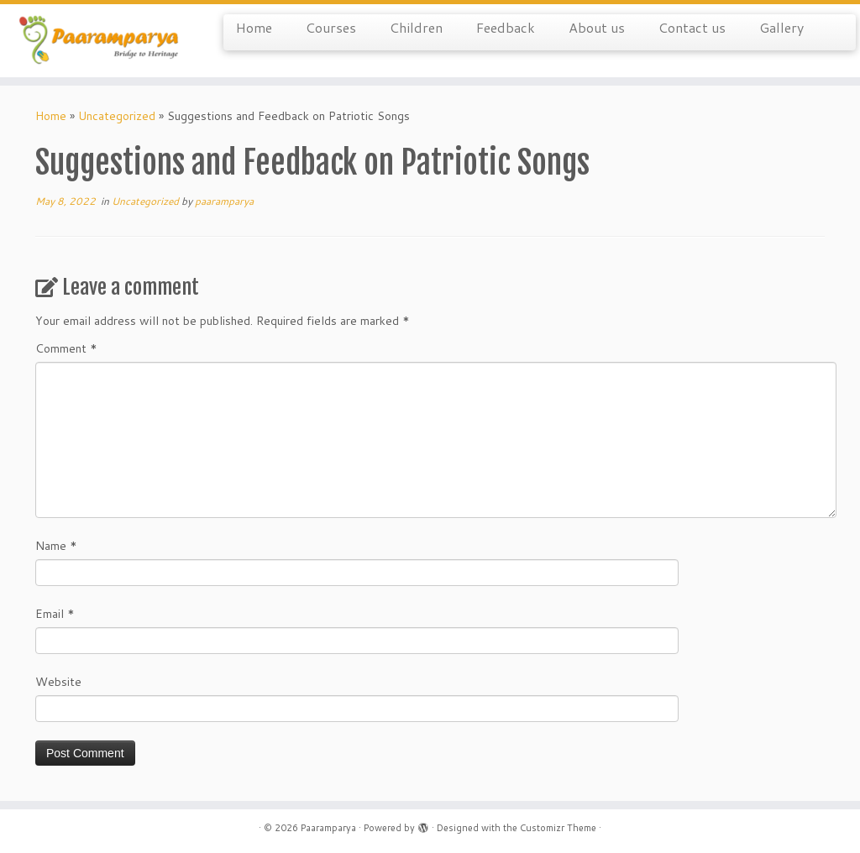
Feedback (505, 27)
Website (58, 681)
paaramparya (224, 201)
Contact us (692, 27)
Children (416, 27)
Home (254, 27)
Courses (331, 27)
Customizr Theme (558, 828)
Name (56, 545)
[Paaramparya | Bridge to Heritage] (101, 41)
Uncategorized (116, 115)
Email (55, 613)
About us (597, 27)
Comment (66, 348)
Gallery (781, 27)
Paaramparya (328, 828)
